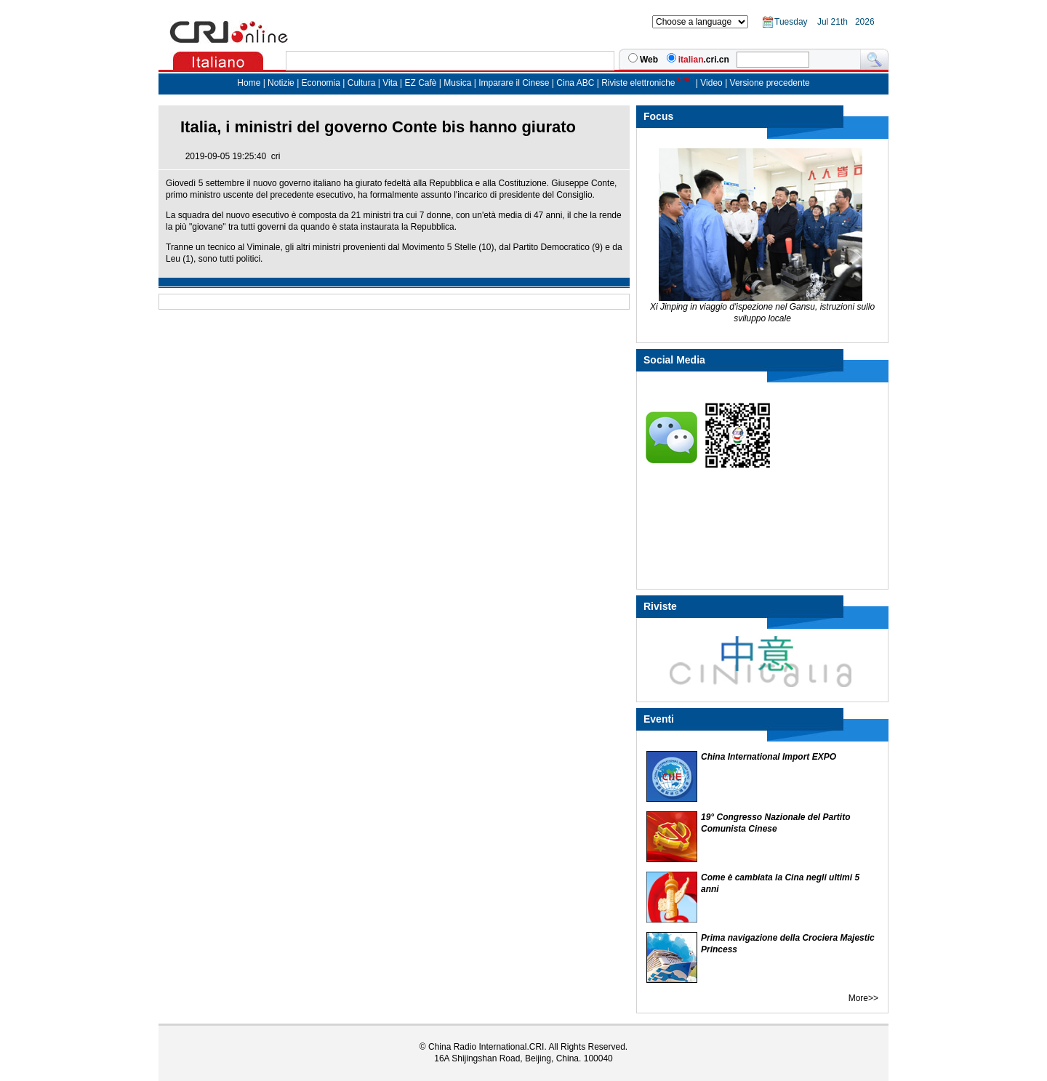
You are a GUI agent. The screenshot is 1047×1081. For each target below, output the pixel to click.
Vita (391, 83)
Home (248, 83)
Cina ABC (575, 83)
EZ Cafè (419, 83)
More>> (863, 998)
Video (711, 83)
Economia (321, 83)
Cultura (362, 83)
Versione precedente (770, 83)
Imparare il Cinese (513, 83)
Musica (458, 83)
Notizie (281, 83)
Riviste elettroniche (638, 83)
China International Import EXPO (768, 757)
